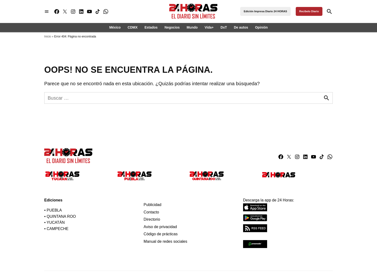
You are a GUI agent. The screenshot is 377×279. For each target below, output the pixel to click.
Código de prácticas (160, 234)
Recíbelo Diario (309, 11)
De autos (241, 27)
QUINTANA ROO (61, 216)
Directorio (152, 219)
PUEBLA (54, 210)
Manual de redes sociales (165, 241)
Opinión (261, 27)
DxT (223, 27)
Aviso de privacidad (160, 227)
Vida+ (209, 27)
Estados (151, 27)
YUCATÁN (56, 222)
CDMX (133, 27)
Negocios (172, 27)
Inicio (47, 36)
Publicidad (152, 205)
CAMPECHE (58, 229)
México (114, 27)
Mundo (192, 27)
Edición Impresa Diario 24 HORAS (265, 11)
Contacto (151, 212)
